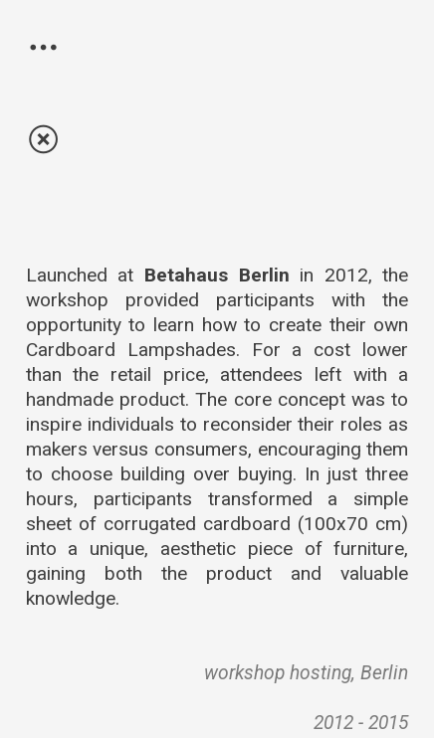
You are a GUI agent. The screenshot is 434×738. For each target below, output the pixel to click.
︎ (43, 140)
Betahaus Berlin (217, 275)
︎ (43, 49)
